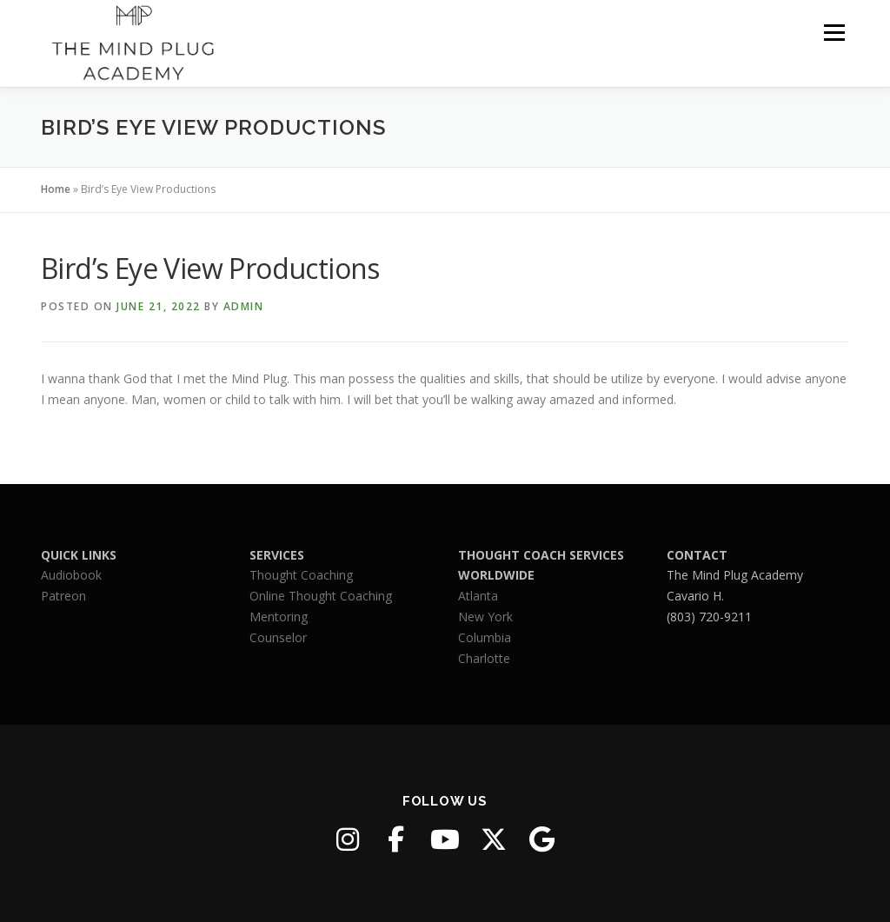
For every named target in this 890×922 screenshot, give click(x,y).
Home (55, 189)
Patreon (63, 595)
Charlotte (484, 658)
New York (485, 616)
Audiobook (71, 575)
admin (243, 306)
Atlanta (478, 595)
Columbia (484, 637)
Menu (834, 32)
